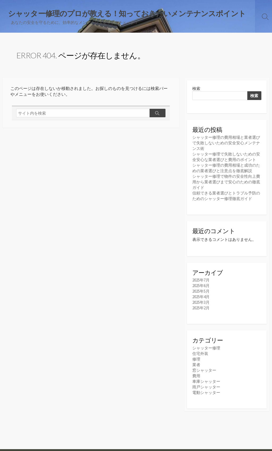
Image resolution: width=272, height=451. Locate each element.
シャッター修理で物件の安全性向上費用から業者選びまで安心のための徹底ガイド (226, 182)
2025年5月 (201, 291)
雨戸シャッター (206, 386)
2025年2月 (201, 307)
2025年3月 (201, 302)
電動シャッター (206, 392)
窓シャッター (204, 370)
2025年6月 (201, 285)
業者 (196, 364)
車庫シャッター (206, 381)
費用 (196, 375)
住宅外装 (200, 353)
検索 (196, 88)
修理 (196, 359)
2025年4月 (201, 296)
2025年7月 (201, 280)
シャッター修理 (206, 347)
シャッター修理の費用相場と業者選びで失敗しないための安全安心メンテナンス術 (226, 143)
